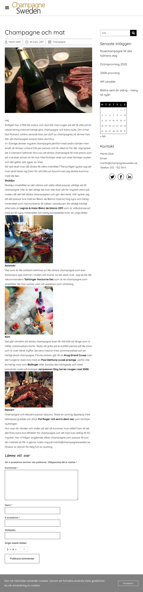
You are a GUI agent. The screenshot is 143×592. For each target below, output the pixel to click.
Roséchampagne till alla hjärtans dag (116, 53)
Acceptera (128, 583)
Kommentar (11, 468)
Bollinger (33, 364)
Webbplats (10, 530)
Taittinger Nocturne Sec (39, 279)
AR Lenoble (107, 81)
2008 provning (110, 73)
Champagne (59, 41)
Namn (8, 505)
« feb (103, 136)
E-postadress (12, 517)
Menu (8, 7)
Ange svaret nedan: (16, 543)
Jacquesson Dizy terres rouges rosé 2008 (63, 369)
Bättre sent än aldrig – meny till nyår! (119, 92)
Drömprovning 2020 (113, 64)
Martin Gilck (15, 41)
